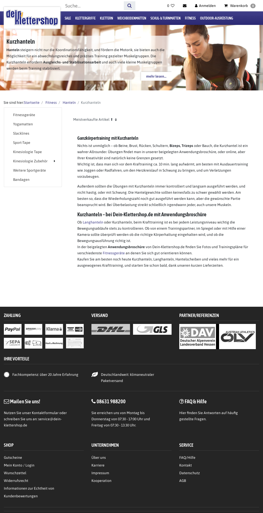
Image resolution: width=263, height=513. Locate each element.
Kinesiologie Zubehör (30, 161)
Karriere (98, 465)
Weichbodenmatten (131, 18)
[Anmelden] (205, 5)
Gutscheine (13, 457)
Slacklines (21, 133)
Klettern (106, 18)
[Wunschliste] (171, 5)
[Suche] (129, 5)
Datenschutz (189, 473)
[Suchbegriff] (93, 5)
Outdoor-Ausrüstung (216, 18)
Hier (182, 413)
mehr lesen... (156, 76)
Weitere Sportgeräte (29, 170)
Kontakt (185, 465)
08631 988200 (111, 401)
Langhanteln (93, 222)
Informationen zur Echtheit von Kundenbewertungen (29, 492)
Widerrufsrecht (16, 481)
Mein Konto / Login (19, 465)
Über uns (98, 457)
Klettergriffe (85, 18)
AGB (182, 481)
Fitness (190, 18)
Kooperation (101, 481)
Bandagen (21, 180)
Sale (68, 18)
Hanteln (69, 102)
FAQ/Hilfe (187, 457)
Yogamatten (23, 124)
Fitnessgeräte (24, 115)
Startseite (32, 102)
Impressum (100, 473)
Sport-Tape (21, 143)
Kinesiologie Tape (27, 152)
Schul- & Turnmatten (166, 18)
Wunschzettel (15, 473)
